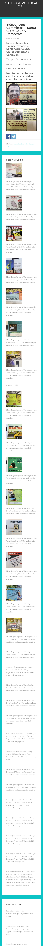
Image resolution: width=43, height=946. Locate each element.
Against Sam (17, 144)
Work (7, 146)
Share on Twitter (13, 136)
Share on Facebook (8, 136)
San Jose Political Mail (21, 4)
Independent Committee (28, 144)
